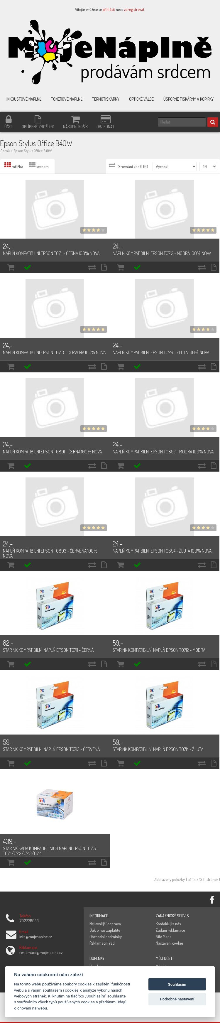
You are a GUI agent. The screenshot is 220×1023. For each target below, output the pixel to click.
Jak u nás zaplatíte (104, 930)
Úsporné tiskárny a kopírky (188, 99)
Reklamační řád (102, 943)
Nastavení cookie (169, 943)
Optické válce (141, 99)
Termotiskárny (105, 99)
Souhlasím (177, 984)
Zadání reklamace (170, 930)
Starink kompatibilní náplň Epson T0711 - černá (48, 650)
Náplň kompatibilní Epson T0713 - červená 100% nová (54, 352)
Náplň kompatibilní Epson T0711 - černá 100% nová (51, 253)
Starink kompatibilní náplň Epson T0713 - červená (51, 749)
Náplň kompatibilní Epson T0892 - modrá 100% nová (163, 452)
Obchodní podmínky (105, 936)
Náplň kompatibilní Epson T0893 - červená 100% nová (50, 553)
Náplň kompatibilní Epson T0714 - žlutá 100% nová (161, 352)
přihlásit (109, 9)
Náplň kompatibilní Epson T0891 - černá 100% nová (52, 452)
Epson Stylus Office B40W (32, 150)
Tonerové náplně (66, 99)
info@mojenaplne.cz (35, 936)
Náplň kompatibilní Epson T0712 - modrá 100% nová (162, 253)
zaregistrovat (134, 9)
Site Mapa (164, 936)
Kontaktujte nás (168, 923)
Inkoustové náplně (23, 99)
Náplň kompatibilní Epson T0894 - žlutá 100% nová (162, 551)
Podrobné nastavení (177, 999)
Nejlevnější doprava (105, 923)
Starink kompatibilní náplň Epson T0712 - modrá (159, 650)
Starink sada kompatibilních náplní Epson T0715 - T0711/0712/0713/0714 (50, 850)
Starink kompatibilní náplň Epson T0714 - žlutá (158, 749)
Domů (5, 150)
